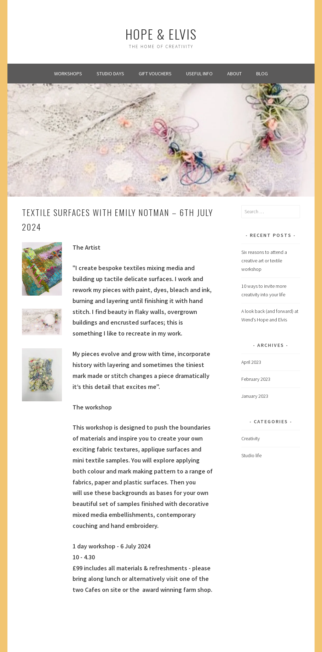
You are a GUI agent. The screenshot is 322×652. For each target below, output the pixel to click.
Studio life (251, 455)
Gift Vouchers (155, 73)
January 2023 (254, 396)
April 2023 (251, 362)
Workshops (68, 73)
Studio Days (110, 73)
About (234, 73)
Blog (262, 73)
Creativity (250, 438)
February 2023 (255, 379)
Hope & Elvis (161, 33)
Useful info (199, 73)
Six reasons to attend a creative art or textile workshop (264, 260)
